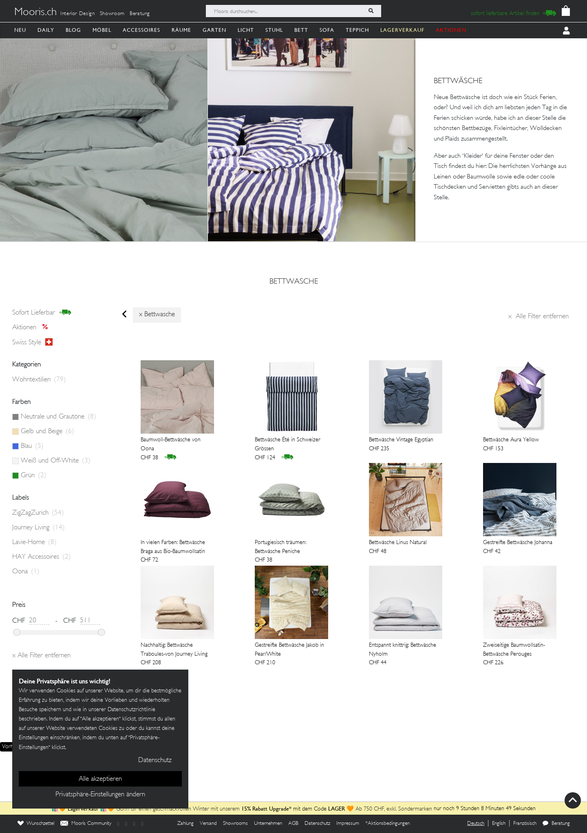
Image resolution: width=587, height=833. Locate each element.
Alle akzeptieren (100, 779)
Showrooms (235, 823)
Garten (214, 30)
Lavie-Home (34, 542)
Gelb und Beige (47, 431)
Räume (181, 30)
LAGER (336, 808)
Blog (73, 30)
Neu (20, 30)
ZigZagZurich (38, 513)
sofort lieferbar (41, 312)
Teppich (357, 30)
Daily (46, 30)
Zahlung (185, 823)
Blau (32, 446)
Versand (208, 823)
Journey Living (38, 527)
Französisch (524, 823)
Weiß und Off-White (55, 461)
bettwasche (293, 282)
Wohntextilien (39, 380)
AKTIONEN (451, 30)
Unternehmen (268, 823)
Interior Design (77, 13)
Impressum (347, 823)
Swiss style (32, 342)
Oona (26, 572)
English (498, 823)
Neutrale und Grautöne (58, 417)
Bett (301, 30)
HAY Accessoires (41, 557)
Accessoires (141, 30)
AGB (293, 823)
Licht (246, 30)
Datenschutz (317, 823)
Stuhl (274, 30)
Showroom (112, 13)
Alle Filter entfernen (538, 316)
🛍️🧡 (59, 809)
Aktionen (32, 327)
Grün (33, 475)
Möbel (102, 30)
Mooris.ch (35, 12)
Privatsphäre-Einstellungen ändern (100, 794)
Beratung (140, 13)
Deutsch (475, 823)
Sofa (327, 30)
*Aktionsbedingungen (387, 823)
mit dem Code (284, 809)
